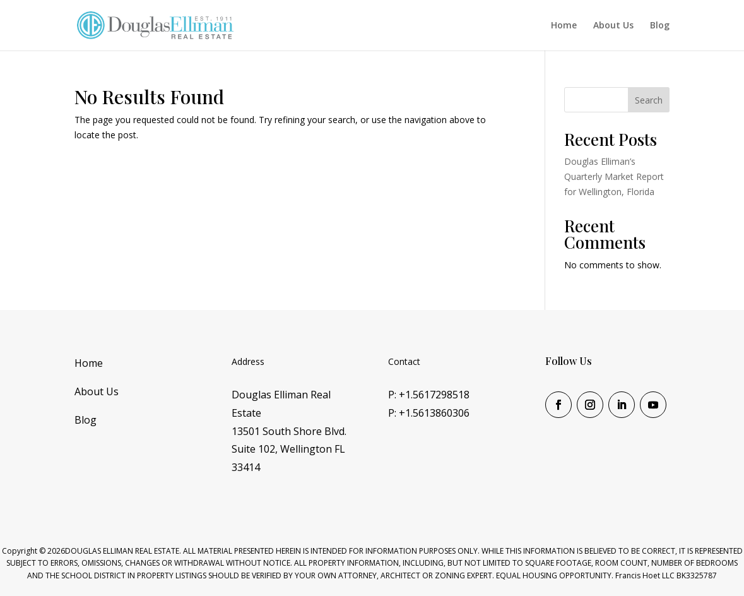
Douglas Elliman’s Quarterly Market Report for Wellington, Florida (614, 176)
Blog (660, 26)
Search (649, 100)
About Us (613, 26)
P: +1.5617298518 (428, 395)
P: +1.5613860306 (428, 413)
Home (564, 26)
